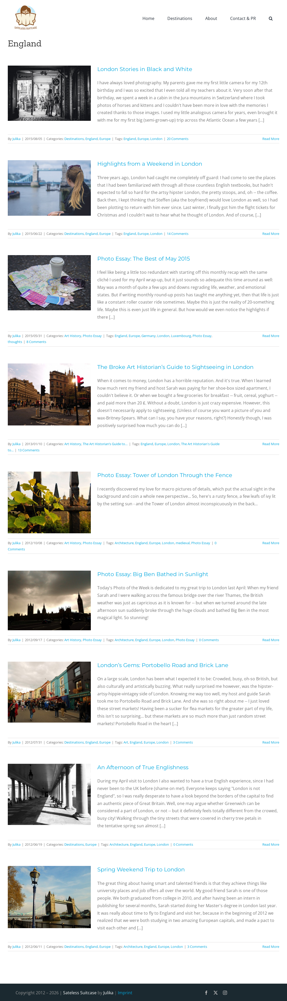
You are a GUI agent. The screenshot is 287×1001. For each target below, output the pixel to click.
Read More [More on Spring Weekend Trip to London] (270, 946)
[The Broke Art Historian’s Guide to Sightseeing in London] (49, 394)
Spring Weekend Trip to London (141, 869)
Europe (105, 138)
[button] (270, 18)
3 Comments (183, 742)
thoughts (15, 341)
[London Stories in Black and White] (49, 93)
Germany (148, 335)
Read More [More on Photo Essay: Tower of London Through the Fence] (270, 543)
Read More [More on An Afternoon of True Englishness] (270, 844)
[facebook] (206, 993)
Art (126, 742)
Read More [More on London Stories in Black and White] (270, 138)
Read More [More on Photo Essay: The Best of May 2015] (270, 335)
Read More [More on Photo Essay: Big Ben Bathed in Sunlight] (270, 640)
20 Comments (177, 138)
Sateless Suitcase (80, 993)
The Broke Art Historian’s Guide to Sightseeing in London (175, 367)
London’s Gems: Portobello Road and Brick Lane (162, 665)
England (91, 138)
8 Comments (36, 341)
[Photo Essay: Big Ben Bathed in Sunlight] (49, 600)
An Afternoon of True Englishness (142, 767)
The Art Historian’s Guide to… (105, 444)
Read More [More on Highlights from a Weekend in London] (270, 233)
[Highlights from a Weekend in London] (49, 187)
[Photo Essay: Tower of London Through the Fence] (49, 502)
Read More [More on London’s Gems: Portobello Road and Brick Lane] (270, 742)
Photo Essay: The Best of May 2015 (143, 258)
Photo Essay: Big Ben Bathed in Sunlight (152, 574)
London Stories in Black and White (144, 69)
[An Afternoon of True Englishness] (49, 794)
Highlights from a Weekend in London (149, 163)
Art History (72, 335)
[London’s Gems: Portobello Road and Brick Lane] (49, 692)
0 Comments (209, 640)
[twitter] (216, 993)
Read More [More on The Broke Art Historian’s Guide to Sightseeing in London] (270, 444)
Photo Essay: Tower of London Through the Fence (164, 475)
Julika (16, 138)
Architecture (124, 543)
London (156, 138)
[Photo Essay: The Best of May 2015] (49, 282)
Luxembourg (181, 335)
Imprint (125, 993)
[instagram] (225, 993)
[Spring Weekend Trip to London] (49, 897)
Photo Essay (92, 335)
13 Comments (28, 450)
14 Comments (177, 233)
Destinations (74, 138)
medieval (183, 543)
